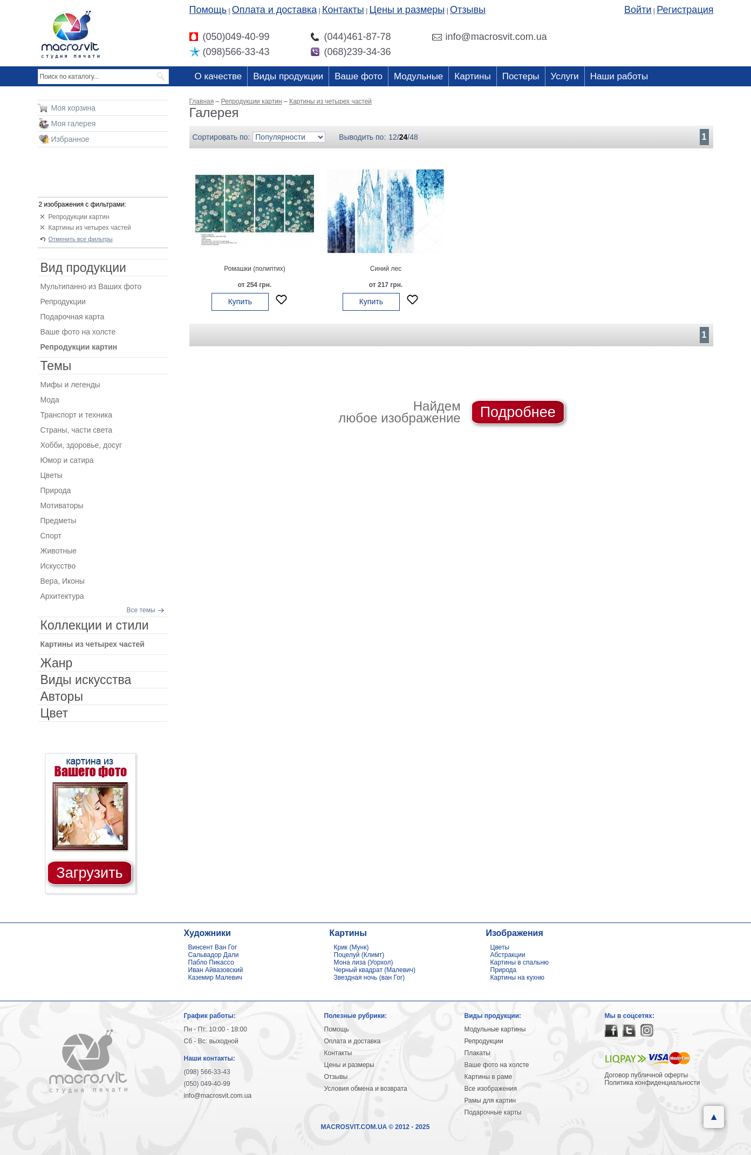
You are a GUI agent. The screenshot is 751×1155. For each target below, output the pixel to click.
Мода (49, 399)
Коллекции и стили (94, 625)
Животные (58, 550)
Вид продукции (83, 268)
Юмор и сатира (67, 460)
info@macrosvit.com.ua (218, 1095)
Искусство (58, 566)
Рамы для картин (490, 1100)
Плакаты (477, 1053)
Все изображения (491, 1088)
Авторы (61, 696)
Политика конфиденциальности (652, 1082)
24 (403, 137)
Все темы (141, 610)
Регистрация (685, 9)
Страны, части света (76, 430)
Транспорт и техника (76, 415)
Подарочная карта (72, 316)
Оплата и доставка (274, 9)
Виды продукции (288, 76)
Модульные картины (495, 1029)
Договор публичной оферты (646, 1075)
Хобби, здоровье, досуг (81, 445)
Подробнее (518, 412)
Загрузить (89, 873)
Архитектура (62, 596)
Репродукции (63, 301)
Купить (240, 301)
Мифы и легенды (70, 384)
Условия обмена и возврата (365, 1088)
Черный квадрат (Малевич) (375, 970)
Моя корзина (73, 108)
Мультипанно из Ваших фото (91, 286)
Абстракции (507, 955)
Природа (55, 490)
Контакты (343, 9)
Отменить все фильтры (81, 239)
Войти (637, 9)
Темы (56, 366)
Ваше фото (358, 76)
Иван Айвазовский (215, 970)
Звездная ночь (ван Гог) (369, 977)
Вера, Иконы (62, 581)
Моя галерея (73, 123)
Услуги (565, 76)
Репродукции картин (79, 217)
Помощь (208, 9)
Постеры (521, 76)
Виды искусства (86, 680)
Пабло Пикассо (211, 962)
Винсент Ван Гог (212, 947)
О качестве (218, 76)
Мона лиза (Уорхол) (363, 962)
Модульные (418, 76)
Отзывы (468, 9)
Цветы (51, 475)
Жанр (56, 663)
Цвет (54, 713)
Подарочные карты (493, 1112)
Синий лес (385, 268)
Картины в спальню (519, 962)
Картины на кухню (517, 977)
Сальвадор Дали (213, 955)
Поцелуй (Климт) (359, 955)
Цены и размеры (407, 9)
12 (392, 137)
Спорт (51, 535)
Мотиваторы (62, 505)
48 (413, 137)
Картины (472, 76)
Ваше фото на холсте (78, 331)
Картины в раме (489, 1077)
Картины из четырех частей (90, 227)
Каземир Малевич (215, 977)
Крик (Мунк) (351, 947)
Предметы (58, 520)
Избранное (70, 139)
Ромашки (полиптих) (254, 268)
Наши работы (619, 76)
